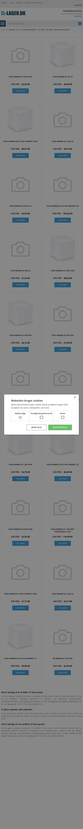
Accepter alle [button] (60, 427)
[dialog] (41, 414)
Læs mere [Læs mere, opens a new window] (45, 407)
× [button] (75, 397)
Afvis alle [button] (36, 427)
